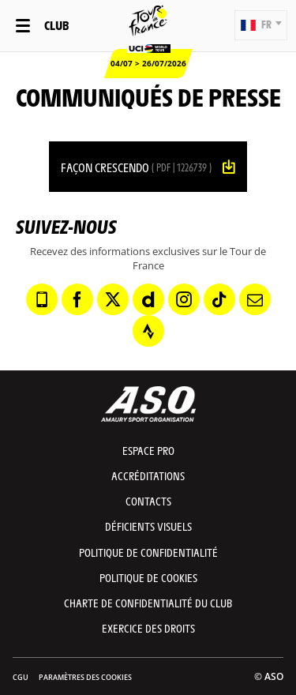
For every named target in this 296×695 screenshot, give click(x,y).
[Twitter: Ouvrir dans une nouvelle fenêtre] (113, 299)
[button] (260, 25)
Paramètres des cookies (85, 677)
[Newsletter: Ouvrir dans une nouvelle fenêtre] (255, 299)
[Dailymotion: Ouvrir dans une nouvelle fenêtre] (148, 299)
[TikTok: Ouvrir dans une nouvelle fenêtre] (219, 299)
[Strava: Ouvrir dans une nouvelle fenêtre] (148, 331)
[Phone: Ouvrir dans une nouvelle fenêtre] (42, 299)
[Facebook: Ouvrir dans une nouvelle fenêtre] (77, 299)
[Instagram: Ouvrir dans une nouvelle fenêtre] (184, 299)
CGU (20, 677)
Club (56, 25)
